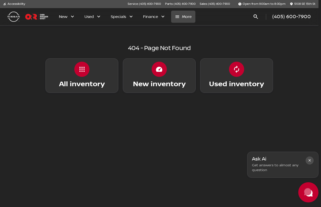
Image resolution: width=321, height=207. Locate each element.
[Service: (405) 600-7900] (144, 4)
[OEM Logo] (14, 17)
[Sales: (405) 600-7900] (215, 4)
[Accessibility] (14, 4)
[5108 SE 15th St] (302, 4)
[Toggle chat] (308, 192)
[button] (310, 160)
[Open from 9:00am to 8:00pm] (262, 4)
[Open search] (256, 17)
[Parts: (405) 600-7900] (180, 4)
